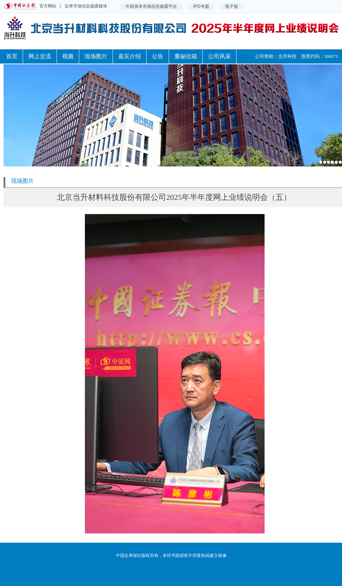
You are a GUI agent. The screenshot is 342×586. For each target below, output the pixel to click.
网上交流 (39, 56)
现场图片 (96, 56)
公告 (157, 56)
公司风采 (219, 56)
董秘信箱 (185, 56)
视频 (68, 56)
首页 (11, 56)
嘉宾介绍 (129, 56)
